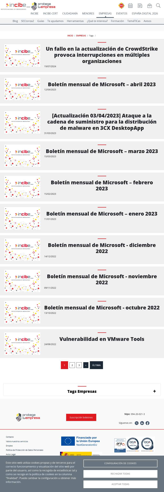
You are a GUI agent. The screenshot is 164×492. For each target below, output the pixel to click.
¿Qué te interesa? (97, 21)
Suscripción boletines (81, 417)
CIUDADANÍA (70, 13)
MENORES (88, 13)
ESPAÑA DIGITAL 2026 (145, 13)
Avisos (147, 21)
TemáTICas (133, 21)
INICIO (70, 35)
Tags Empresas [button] (82, 391)
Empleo (9, 445)
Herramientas (75, 21)
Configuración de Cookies (120, 463)
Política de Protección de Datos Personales (24, 450)
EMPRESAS (105, 13)
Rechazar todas (120, 473)
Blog (15, 21)
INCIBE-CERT (50, 13)
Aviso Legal (11, 454)
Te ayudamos (55, 21)
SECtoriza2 (27, 21)
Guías (40, 21)
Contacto (10, 437)
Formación (117, 21)
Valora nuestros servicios (17, 441)
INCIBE (34, 13)
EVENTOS (121, 13)
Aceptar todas (120, 484)
